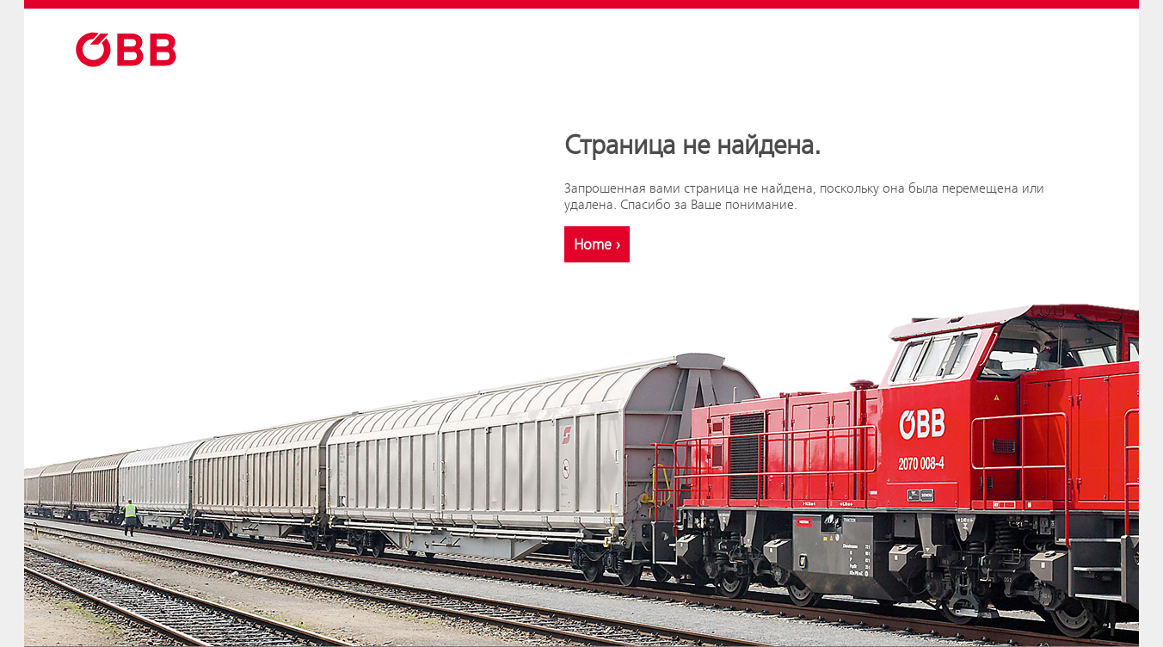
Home (597, 244)
